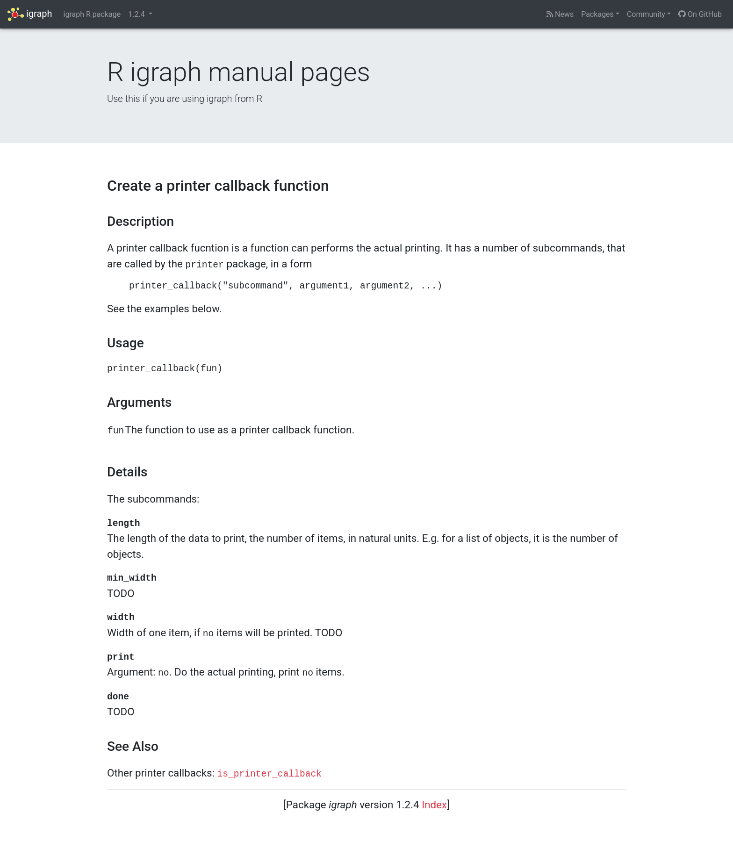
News (560, 14)
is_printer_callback (269, 774)
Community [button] (646, 14)
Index (434, 804)
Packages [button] (597, 14)
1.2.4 (137, 14)
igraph (29, 14)
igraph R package (92, 14)
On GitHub (700, 14)
